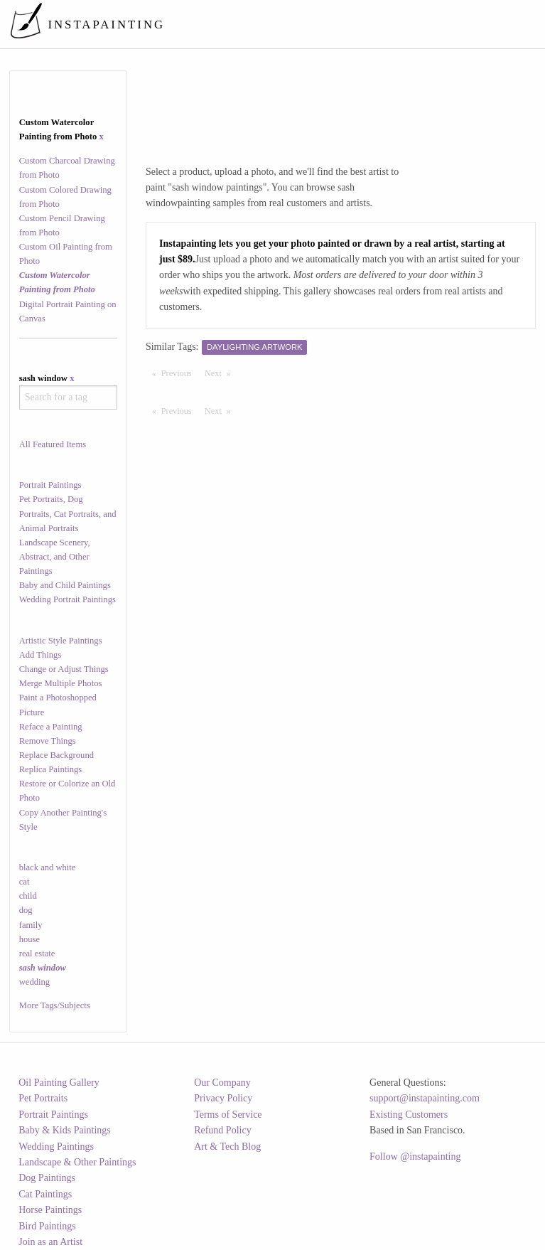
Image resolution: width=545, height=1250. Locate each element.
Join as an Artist (50, 1241)
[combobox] (68, 397)
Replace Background (56, 755)
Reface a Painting (50, 727)
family (31, 925)
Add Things (40, 655)
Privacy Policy (223, 1098)
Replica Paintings (50, 769)
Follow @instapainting (414, 1156)
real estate (37, 953)
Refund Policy (223, 1130)
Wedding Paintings (56, 1146)
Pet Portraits (43, 1098)
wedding (34, 982)
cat (24, 882)
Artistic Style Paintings (60, 641)
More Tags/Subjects (54, 1005)
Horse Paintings (50, 1209)
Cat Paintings (45, 1194)
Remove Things (47, 741)
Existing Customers (408, 1114)
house (29, 939)
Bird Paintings (47, 1226)
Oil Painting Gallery (58, 1082)
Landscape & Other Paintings (77, 1162)
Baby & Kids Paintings (64, 1130)
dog (26, 910)
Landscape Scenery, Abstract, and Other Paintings (54, 557)
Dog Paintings (46, 1177)
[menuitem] (273, 24)
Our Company (222, 1082)
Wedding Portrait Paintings (67, 599)
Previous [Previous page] (179, 372)
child (28, 896)
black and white (47, 867)
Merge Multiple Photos (60, 683)
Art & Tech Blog (227, 1146)
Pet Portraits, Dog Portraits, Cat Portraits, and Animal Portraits (68, 513)
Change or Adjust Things (64, 669)
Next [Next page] (221, 372)
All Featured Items (52, 444)
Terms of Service (227, 1114)
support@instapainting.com (424, 1098)
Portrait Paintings (50, 485)
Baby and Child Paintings (65, 585)
